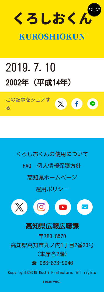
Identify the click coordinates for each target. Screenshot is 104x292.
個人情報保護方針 (59, 165)
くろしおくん (52, 26)
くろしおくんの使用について (52, 154)
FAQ (27, 165)
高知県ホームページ (52, 177)
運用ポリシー (52, 189)
